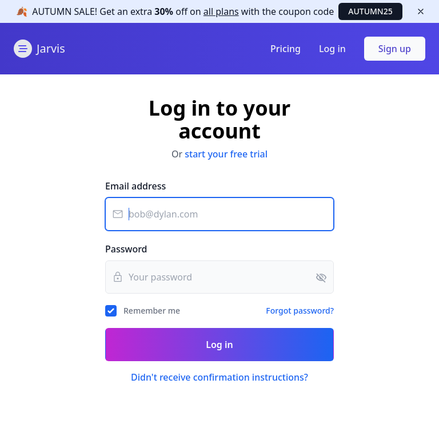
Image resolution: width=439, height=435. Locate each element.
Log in (332, 48)
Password (126, 249)
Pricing (285, 48)
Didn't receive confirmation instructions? (219, 377)
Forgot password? (300, 310)
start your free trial (226, 154)
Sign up (394, 48)
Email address (135, 186)
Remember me (151, 310)
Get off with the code (183, 11)
